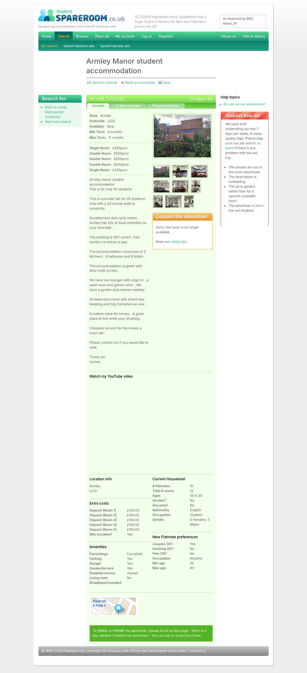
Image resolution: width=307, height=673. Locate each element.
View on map (114, 606)
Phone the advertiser (165, 106)
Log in (146, 36)
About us (228, 36)
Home (46, 36)
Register (166, 36)
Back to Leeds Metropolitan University (56, 112)
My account (125, 36)
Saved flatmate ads (115, 46)
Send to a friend (104, 82)
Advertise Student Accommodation (102, 36)
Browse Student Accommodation (82, 36)
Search (64, 36)
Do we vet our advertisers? (245, 104)
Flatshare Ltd (74, 651)
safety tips (179, 242)
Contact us (197, 651)
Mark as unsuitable (140, 82)
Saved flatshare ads (79, 46)
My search (49, 46)
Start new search (58, 121)
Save (166, 82)
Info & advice (254, 36)
